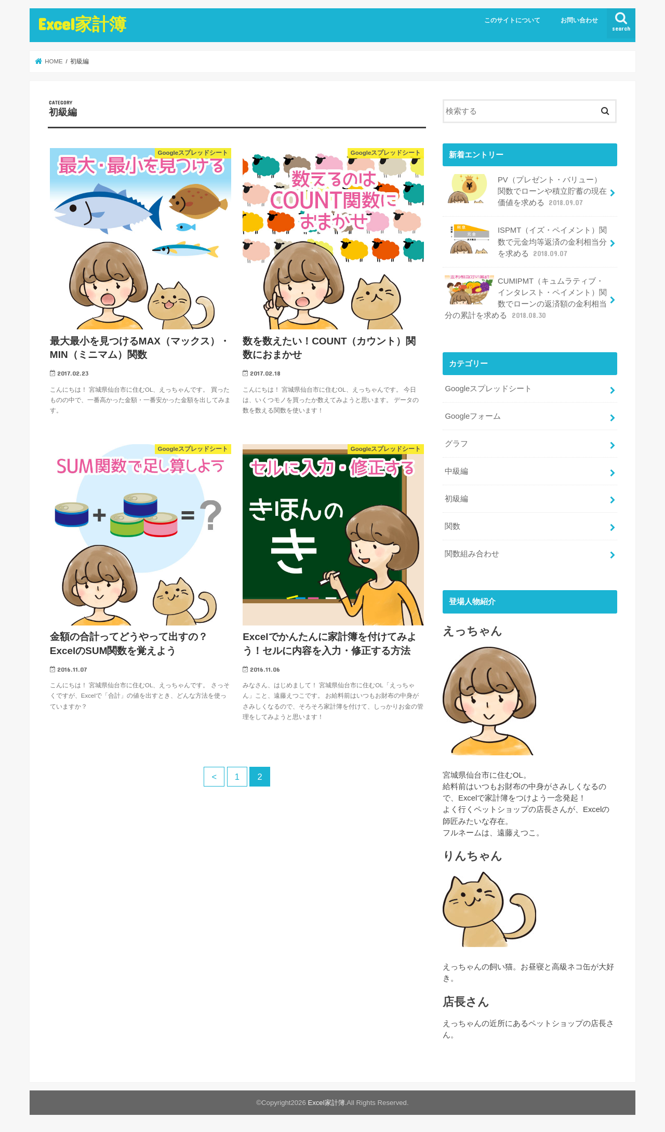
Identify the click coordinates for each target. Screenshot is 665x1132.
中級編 (456, 471)
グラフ (456, 444)
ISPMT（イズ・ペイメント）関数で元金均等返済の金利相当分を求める (526, 241)
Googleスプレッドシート (488, 388)
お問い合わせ (579, 20)
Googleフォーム (473, 416)
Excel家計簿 (82, 24)
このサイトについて (512, 20)
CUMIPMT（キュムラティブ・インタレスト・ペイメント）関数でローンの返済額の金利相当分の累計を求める (526, 298)
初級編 (456, 499)
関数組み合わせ (472, 554)
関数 (452, 526)
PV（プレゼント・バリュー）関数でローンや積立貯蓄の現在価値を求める (526, 191)
